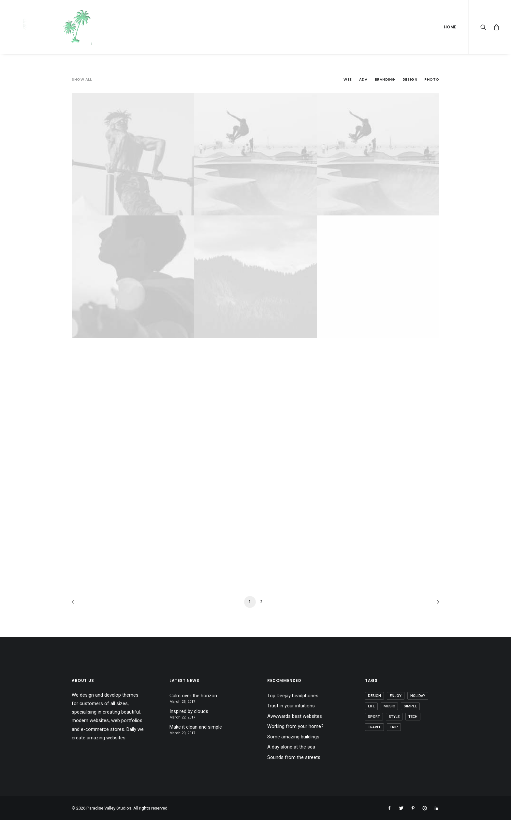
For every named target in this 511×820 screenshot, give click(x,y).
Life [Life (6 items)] (371, 706)
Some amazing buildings (293, 737)
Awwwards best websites (294, 716)
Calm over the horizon (193, 696)
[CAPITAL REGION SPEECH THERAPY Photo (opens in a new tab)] (133, 276)
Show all (82, 79)
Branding (385, 79)
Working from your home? (295, 726)
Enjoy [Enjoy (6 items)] (396, 696)
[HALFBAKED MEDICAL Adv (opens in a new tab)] (378, 154)
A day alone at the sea (291, 747)
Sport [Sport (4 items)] (374, 717)
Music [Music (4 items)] (389, 706)
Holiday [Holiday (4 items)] (417, 696)
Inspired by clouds (188, 711)
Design (409, 79)
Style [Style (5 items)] (394, 717)
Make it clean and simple (195, 727)
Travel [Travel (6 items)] (374, 727)
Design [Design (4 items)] (374, 696)
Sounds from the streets (293, 757)
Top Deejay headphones (292, 696)
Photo (431, 79)
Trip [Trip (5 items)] (394, 727)
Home (450, 27)
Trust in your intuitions (291, 706)
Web (347, 79)
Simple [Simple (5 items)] (410, 706)
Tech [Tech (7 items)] (412, 717)
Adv (363, 79)
